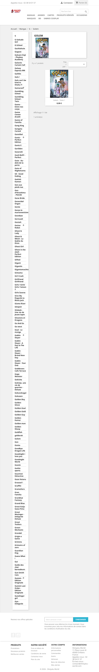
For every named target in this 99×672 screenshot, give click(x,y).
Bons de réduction (58, 662)
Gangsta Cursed (18, 130)
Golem (18, 439)
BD (39, 18)
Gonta (17, 445)
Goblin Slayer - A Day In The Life (19, 344)
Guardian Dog (19, 552)
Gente (17, 207)
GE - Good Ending (19, 175)
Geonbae (19, 216)
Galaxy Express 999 (20, 69)
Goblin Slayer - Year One (20, 363)
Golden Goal (20, 408)
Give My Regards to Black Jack (19, 298)
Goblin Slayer (18, 336)
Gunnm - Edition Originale (19, 580)
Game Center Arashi (18, 114)
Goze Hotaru (20, 479)
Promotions (15, 648)
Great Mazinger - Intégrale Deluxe (19, 515)
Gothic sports (18, 469)
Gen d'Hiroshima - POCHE (20, 192)
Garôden (18, 148)
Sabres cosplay (51, 18)
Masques (31, 18)
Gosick (18, 465)
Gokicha (18, 379)
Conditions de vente (38, 653)
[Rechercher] (74, 11)
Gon (16, 442)
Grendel (18, 533)
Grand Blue (20, 503)
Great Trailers (18, 523)
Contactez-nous (37, 656)
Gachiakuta (20, 48)
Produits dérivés (65, 15)
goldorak (19, 435)
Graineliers (20, 489)
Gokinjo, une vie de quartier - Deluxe (20, 386)
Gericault (19, 219)
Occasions (82, 15)
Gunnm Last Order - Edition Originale (20, 589)
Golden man (20, 423)
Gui (16, 562)
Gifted (17, 260)
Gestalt (18, 222)
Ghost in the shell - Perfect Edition (20, 253)
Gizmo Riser (20, 303)
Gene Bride (20, 198)
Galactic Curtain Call (20, 64)
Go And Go (19, 323)
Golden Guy (20, 415)
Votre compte (58, 645)
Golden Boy (20, 399)
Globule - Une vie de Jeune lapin (20, 312)
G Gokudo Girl (19, 41)
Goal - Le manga (18, 331)
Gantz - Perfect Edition (18, 139)
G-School (18, 45)
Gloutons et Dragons (20, 319)
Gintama (19, 273)
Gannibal (19, 134)
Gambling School (19, 92)
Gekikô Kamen (18, 180)
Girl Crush (19, 276)
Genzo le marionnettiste (20, 211)
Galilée (18, 74)
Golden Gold (20, 411)
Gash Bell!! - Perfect (20, 156)
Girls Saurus (20, 292)
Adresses (54, 659)
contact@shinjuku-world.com (80, 664)
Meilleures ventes (17, 654)
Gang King (19, 125)
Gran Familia (18, 493)
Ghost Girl (19, 246)
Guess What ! (20, 557)
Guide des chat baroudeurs (20, 567)
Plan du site (35, 659)
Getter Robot (18, 226)
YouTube (18, 635)
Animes (41, 15)
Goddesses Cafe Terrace (20, 369)
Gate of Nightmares (20, 169)
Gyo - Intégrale (19, 602)
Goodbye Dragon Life (20, 449)
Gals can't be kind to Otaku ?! (20, 82)
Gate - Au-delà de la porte (19, 162)
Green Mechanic (19, 528)
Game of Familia (18, 121)
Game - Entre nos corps (19, 106)
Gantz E (18, 145)
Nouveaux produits (18, 651)
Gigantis (18, 266)
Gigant (18, 263)
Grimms (18, 542)
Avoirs (53, 656)
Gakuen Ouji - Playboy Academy (20, 57)
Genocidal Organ (19, 202)
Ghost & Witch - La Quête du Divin (19, 239)
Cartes (50, 15)
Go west (18, 326)
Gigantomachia (20, 269)
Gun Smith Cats (19, 574)
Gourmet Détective (19, 475)
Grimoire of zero (20, 546)
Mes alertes (55, 665)
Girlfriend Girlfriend (19, 280)
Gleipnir (18, 307)
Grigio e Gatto (18, 537)
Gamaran (19, 88)
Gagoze (18, 52)
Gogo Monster (18, 375)
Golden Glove (18, 404)
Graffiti (18, 486)
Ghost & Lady (18, 232)
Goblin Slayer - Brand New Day (20, 354)
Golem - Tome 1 (59, 100)
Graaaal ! (19, 482)
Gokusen (19, 396)
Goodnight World (19, 460)
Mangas (31, 15)
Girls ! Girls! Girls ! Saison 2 (20, 287)
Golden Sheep (18, 428)
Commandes (56, 653)
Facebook (13, 635)
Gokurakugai (20, 393)
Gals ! (17, 77)
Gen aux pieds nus (19, 186)
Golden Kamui (18, 419)
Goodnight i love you (20, 455)
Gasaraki (19, 152)
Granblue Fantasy (19, 499)
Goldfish (18, 432)
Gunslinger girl (19, 597)
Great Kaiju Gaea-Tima (20, 507)
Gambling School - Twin (19, 99)
